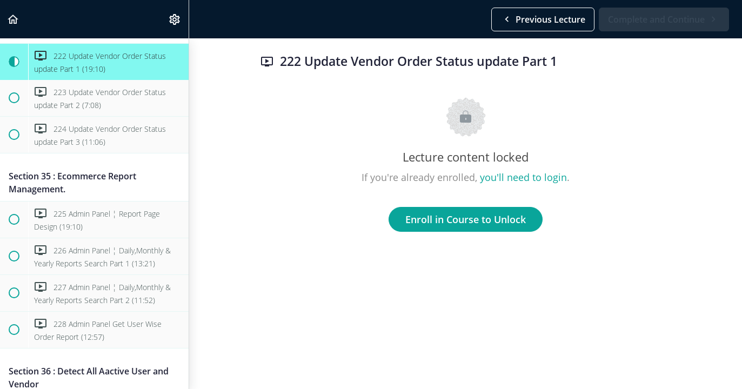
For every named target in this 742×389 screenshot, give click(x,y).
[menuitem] (175, 19)
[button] (13, 19)
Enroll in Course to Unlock (465, 219)
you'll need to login (523, 177)
